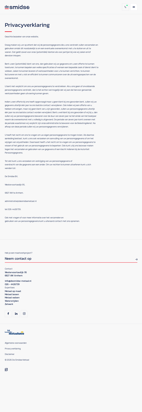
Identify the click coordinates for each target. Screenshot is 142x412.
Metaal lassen (12, 294)
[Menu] (133, 6)
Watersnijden (12, 300)
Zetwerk (9, 304)
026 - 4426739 (12, 284)
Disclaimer (10, 354)
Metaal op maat (13, 291)
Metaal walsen (12, 297)
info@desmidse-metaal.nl (18, 280)
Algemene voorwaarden (16, 342)
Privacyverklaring (13, 348)
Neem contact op (18, 259)
